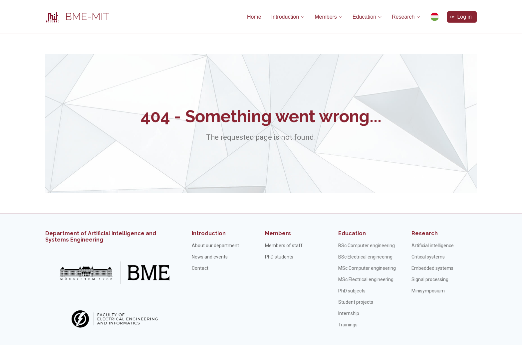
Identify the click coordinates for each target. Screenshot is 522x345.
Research (424, 233)
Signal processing (429, 279)
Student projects (355, 302)
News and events (210, 257)
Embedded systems (432, 268)
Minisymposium (428, 290)
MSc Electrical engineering (365, 279)
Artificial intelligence (432, 245)
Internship (348, 313)
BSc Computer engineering (366, 245)
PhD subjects (352, 290)
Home (254, 17)
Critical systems (428, 257)
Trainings (348, 324)
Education (352, 233)
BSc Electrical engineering (365, 257)
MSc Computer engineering (367, 268)
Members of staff (284, 245)
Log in (461, 17)
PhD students (279, 257)
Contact (200, 268)
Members (278, 233)
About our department (215, 245)
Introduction (209, 233)
